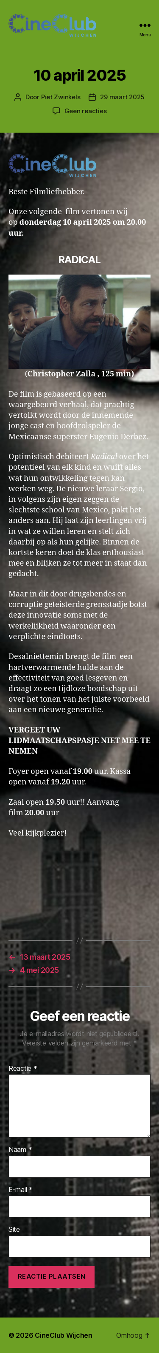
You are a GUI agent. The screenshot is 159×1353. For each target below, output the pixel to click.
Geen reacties (85, 111)
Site (14, 1229)
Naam (20, 1150)
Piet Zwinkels (61, 97)
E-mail (20, 1190)
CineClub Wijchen (63, 1335)
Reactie (22, 1069)
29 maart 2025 (122, 97)
